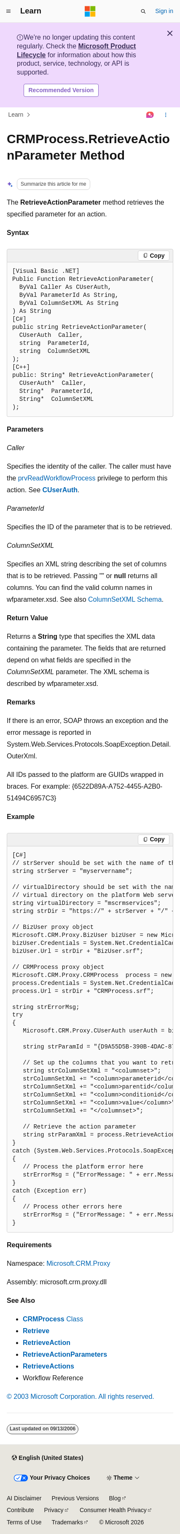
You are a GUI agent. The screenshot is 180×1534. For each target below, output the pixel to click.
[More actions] (166, 115)
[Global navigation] (8, 11)
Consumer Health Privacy (113, 1510)
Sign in (164, 11)
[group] (90, 1039)
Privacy (54, 1510)
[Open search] (143, 11)
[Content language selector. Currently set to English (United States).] (47, 1458)
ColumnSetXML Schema (125, 599)
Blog (115, 1498)
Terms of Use (24, 1522)
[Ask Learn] (150, 115)
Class (53, 1319)
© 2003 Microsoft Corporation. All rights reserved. (80, 1396)
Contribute (20, 1510)
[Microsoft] (90, 11)
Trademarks (67, 1522)
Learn (16, 115)
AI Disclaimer (24, 1498)
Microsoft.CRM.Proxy (78, 1263)
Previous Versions (75, 1498)
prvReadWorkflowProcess (57, 478)
